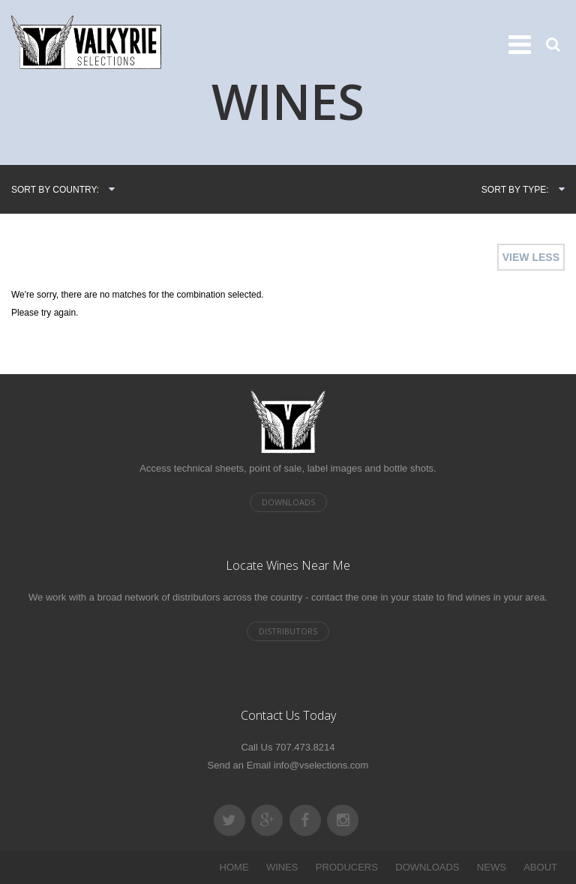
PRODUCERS (347, 867)
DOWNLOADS (427, 867)
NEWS (491, 867)
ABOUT (540, 867)
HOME (234, 867)
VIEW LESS (531, 257)
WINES (282, 867)
